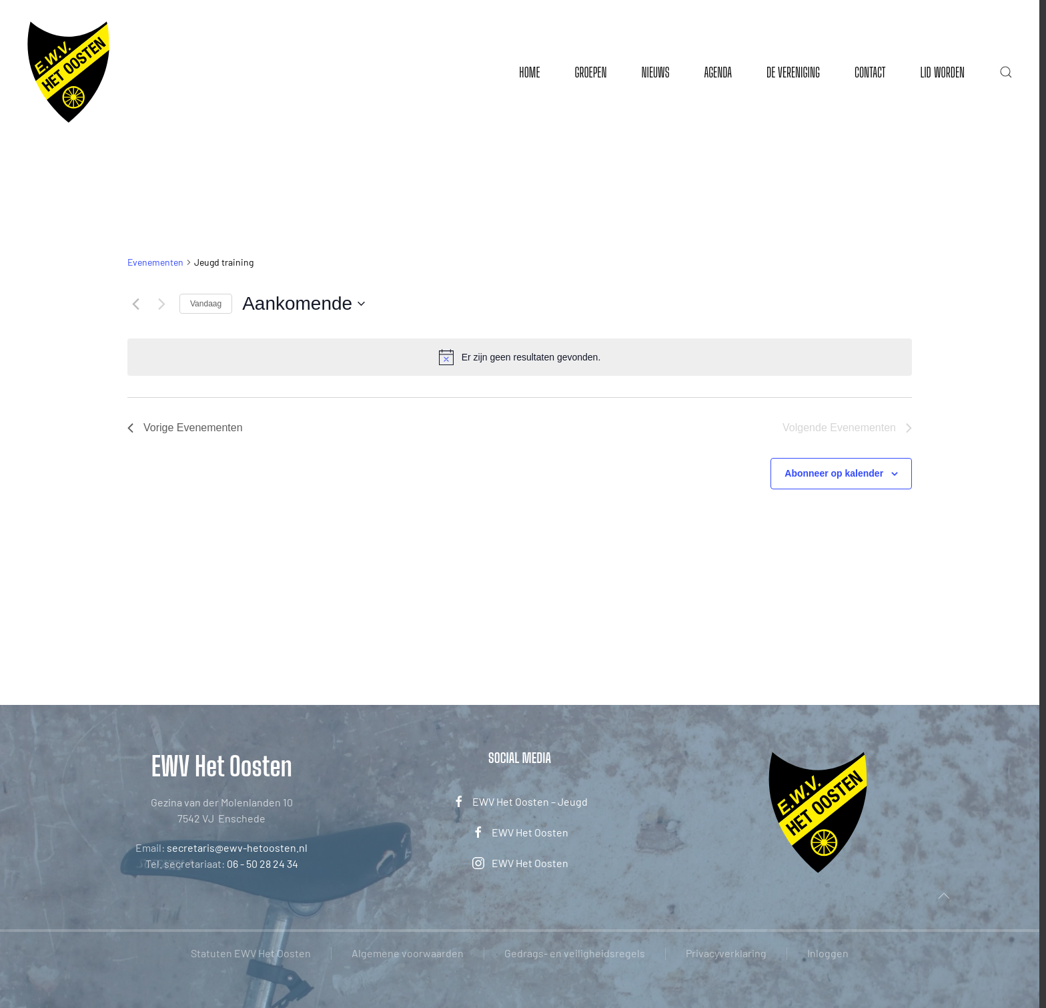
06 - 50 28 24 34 (262, 863)
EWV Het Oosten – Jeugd (520, 801)
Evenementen (155, 262)
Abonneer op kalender (833, 473)
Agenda (718, 72)
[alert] (519, 357)
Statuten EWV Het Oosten (251, 953)
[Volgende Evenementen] (161, 304)
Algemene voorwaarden (408, 953)
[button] (1006, 72)
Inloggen (828, 953)
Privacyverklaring (726, 953)
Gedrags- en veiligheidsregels (574, 953)
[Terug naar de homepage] (68, 72)
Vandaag (205, 303)
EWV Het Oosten (520, 832)
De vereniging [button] (793, 72)
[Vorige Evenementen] (135, 304)
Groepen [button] (590, 72)
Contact (870, 72)
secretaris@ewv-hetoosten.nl (237, 847)
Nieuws (655, 72)
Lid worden (942, 72)
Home (529, 72)
